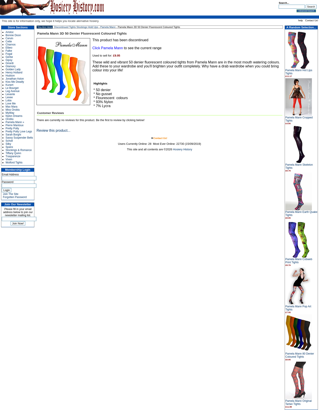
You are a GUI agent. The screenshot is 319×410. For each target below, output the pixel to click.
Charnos (11, 44)
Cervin (9, 38)
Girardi (10, 63)
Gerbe (9, 57)
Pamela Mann (108, 27)
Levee (9, 97)
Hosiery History (182, 149)
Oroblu (10, 119)
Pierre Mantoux (14, 125)
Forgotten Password (15, 197)
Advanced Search (306, 11)
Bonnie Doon (13, 35)
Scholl (9, 140)
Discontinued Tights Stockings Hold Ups (76, 27)
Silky (8, 143)
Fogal (9, 53)
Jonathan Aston (15, 78)
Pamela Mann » (15, 122)
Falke (9, 50)
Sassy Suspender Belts (19, 137)
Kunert (9, 84)
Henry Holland (14, 72)
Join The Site (10, 194)
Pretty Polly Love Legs (19, 131)
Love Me (11, 103)
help (300, 20)
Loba (9, 100)
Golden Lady (13, 69)
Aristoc (10, 32)
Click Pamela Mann (107, 48)
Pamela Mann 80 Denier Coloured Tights (299, 355)
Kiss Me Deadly (15, 81)
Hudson (10, 75)
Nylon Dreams (14, 116)
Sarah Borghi (13, 134)
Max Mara (11, 106)
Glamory (11, 66)
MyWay (10, 112)
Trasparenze (13, 156)
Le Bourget (12, 88)
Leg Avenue (12, 91)
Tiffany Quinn (13, 153)
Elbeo (9, 47)
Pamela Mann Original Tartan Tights (298, 402)
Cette (9, 41)
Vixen (9, 159)
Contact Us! (311, 20)
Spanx (9, 147)
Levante (10, 94)
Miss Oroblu (13, 109)
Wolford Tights (14, 162)
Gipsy (9, 60)
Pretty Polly (12, 128)
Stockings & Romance (19, 150)
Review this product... (53, 130)
